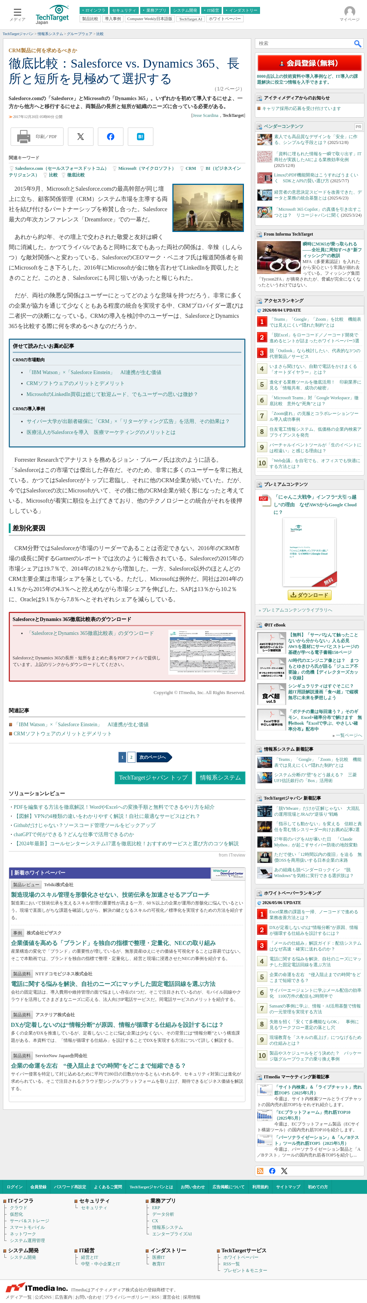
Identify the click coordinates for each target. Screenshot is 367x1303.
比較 (53, 175)
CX (155, 1220)
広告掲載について (229, 1187)
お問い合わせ (193, 1187)
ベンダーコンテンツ (283, 126)
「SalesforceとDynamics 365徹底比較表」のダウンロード (90, 633)
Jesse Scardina (205, 115)
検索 (358, 43)
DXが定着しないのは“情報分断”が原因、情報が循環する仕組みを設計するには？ (117, 1025)
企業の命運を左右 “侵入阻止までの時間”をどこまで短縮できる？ (98, 1066)
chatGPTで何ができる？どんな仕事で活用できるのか (74, 834)
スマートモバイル (27, 1227)
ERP (156, 1207)
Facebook (272, 1171)
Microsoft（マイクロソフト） (147, 168)
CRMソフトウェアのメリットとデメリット (76, 383)
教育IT (158, 1263)
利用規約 (260, 1187)
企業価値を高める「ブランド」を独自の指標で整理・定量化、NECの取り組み (113, 943)
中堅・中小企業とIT (100, 1263)
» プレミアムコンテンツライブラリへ (295, 610)
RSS (260, 1171)
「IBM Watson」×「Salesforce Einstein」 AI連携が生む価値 (94, 372)
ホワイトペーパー (241, 1257)
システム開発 (23, 1257)
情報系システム (220, 777)
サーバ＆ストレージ (29, 1220)
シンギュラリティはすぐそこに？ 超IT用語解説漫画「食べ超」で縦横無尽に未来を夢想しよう (323, 691)
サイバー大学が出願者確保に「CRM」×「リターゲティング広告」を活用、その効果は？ (128, 421)
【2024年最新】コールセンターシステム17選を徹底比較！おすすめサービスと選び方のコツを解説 (126, 843)
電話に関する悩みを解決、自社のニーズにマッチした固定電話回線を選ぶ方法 (113, 984)
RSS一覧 (231, 1263)
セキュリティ (94, 1207)
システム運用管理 (27, 1240)
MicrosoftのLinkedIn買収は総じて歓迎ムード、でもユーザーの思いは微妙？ (113, 394)
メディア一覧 (18, 1297)
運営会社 (171, 1297)
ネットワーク (23, 1234)
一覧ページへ (349, 735)
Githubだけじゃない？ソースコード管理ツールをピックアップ (85, 825)
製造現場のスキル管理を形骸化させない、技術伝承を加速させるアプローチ (110, 895)
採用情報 (191, 1297)
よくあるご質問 (108, 1187)
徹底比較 (76, 175)
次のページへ (152, 757)
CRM (191, 168)
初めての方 (318, 1187)
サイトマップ (288, 1187)
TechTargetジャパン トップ (153, 777)
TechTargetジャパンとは (151, 1187)
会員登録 (38, 1187)
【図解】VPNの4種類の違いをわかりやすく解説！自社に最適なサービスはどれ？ (107, 816)
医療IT (158, 1257)
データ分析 (163, 1214)
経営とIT (89, 1257)
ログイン (15, 1187)
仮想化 (16, 1214)
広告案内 (63, 1297)
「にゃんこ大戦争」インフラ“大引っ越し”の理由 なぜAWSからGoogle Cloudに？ (315, 504)
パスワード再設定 (70, 1187)
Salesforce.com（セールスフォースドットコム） (62, 168)
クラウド (18, 1207)
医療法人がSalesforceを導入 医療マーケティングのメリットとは (101, 432)
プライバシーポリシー (127, 1297)
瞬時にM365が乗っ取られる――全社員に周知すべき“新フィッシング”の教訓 (332, 249)
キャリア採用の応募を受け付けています (301, 108)
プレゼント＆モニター (245, 1270)
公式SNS (43, 1297)
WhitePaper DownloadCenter (228, 874)
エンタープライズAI (172, 1234)
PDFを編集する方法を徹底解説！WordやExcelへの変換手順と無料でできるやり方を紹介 (114, 807)
